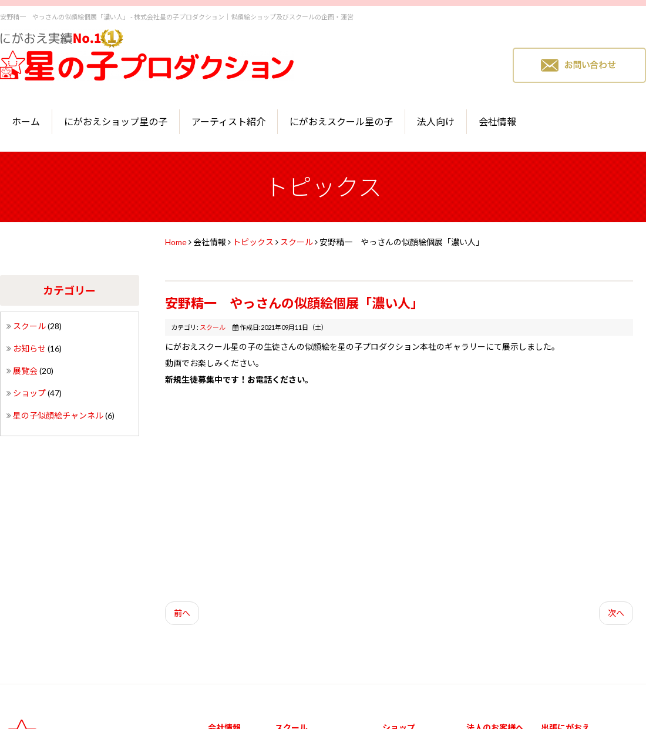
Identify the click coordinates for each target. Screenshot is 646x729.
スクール (30, 326)
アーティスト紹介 (228, 121)
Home (176, 242)
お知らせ (30, 348)
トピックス (253, 242)
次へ (616, 613)
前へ (182, 613)
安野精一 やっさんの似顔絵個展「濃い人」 (294, 303)
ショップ (30, 393)
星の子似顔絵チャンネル (59, 415)
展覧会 (26, 371)
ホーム (26, 121)
